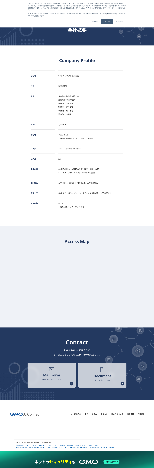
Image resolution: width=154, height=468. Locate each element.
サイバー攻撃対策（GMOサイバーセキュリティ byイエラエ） (46, 446)
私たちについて (117, 413)
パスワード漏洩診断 (59, 443)
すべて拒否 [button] (119, 21)
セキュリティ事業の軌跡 (107, 446)
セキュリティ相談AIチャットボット (91, 443)
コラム (94, 413)
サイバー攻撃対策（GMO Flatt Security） (76, 446)
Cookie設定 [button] (96, 21)
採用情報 (130, 413)
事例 (86, 413)
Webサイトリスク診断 (73, 443)
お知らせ (104, 413)
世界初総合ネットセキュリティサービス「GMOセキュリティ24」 (33, 443)
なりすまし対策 (94, 446)
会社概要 (141, 413)
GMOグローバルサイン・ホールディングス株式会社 (79, 193)
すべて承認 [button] (107, 21)
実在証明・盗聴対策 (21, 446)
